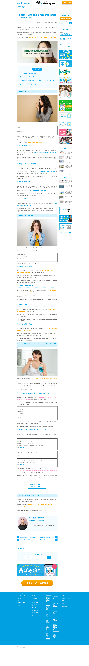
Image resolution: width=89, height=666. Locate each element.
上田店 (47, 640)
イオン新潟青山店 (55, 597)
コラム (28, 9)
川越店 (47, 637)
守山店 (54, 609)
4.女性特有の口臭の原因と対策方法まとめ (31, 84)
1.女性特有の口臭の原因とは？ (29, 73)
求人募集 (63, 604)
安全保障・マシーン (20, 606)
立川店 (47, 618)
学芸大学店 (48, 612)
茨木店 (54, 614)
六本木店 (47, 608)
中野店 (47, 614)
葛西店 (47, 610)
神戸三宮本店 (55, 621)
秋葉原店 (47, 607)
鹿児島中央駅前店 (55, 639)
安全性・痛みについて (34, 611)
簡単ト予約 (66, 3)
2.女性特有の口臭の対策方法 (28, 77)
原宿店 (47, 611)
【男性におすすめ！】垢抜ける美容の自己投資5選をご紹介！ (46, 538)
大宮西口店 (48, 635)
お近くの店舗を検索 (37, 583)
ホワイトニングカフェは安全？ (36, 614)
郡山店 (47, 602)
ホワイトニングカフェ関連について (36, 613)
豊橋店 (54, 599)
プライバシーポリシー (65, 597)
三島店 (54, 598)
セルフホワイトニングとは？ (22, 604)
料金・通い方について (34, 608)
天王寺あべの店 (55, 612)
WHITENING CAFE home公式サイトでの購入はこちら (37, 486)
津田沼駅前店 (48, 628)
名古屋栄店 (54, 601)
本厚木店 (47, 622)
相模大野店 (48, 623)
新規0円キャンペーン (34, 597)
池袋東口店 (48, 616)
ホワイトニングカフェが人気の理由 (23, 596)
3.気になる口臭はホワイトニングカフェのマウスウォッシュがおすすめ (38, 80)
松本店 (54, 595)
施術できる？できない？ (35, 604)
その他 (32, 616)
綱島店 (47, 621)
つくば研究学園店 (48, 631)
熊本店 (54, 638)
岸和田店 (54, 615)
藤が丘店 (54, 602)
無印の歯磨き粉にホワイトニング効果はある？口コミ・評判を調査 (27, 538)
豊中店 (54, 613)
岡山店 (54, 627)
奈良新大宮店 (55, 616)
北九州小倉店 (55, 633)
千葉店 (47, 625)
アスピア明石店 (55, 623)
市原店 (47, 630)
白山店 (54, 606)
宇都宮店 (47, 632)
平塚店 (47, 624)
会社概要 (63, 596)
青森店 (47, 600)
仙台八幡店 (48, 604)
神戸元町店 (54, 620)
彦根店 (54, 608)
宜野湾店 (54, 640)
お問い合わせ (64, 602)
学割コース (33, 596)
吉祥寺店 (47, 617)
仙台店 (47, 603)
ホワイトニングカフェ (21, 9)
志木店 (47, 638)
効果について (33, 606)
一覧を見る (69, 52)
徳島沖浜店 (54, 631)
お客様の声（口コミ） (21, 597)
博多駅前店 (54, 637)
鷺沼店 (47, 619)
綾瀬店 (47, 609)
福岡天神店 (54, 636)
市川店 (47, 626)
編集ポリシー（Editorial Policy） (66, 599)
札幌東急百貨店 (48, 596)
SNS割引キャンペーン (34, 599)
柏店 (47, 629)
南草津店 (54, 610)
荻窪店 (47, 615)
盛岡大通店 (48, 601)
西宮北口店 (54, 622)
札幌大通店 (48, 598)
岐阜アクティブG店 (56, 604)
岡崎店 (54, 600)
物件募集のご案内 (64, 607)
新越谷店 (47, 636)
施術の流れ (19, 599)
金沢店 (54, 605)
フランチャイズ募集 (64, 605)
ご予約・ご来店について (35, 609)
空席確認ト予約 (66, 18)
